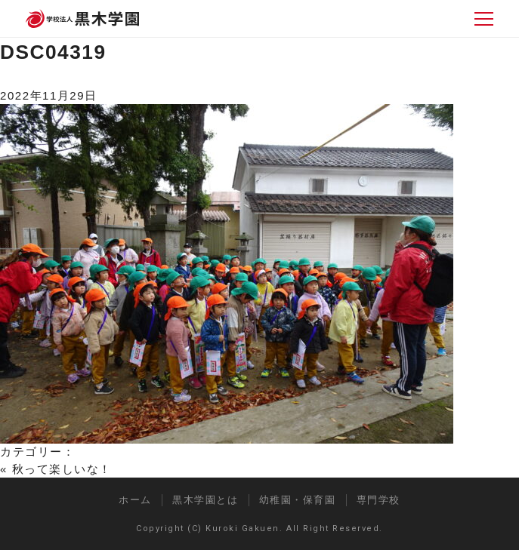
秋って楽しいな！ (62, 468)
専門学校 (378, 499)
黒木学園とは (205, 499)
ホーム (135, 499)
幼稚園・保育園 (297, 499)
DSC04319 (53, 52)
